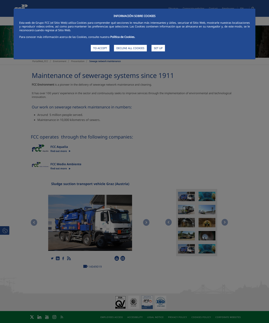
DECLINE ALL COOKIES (130, 48)
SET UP (158, 48)
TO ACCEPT (100, 48)
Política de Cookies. (122, 37)
